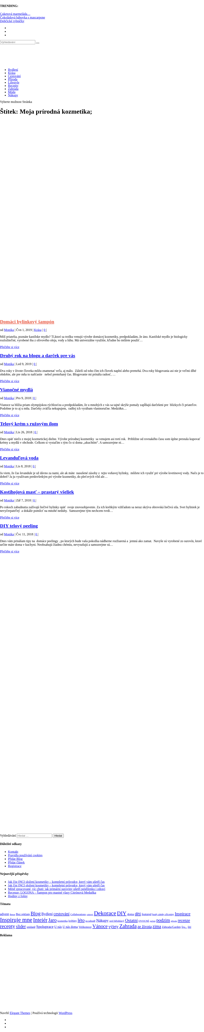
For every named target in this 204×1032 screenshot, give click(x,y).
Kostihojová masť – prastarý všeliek (37, 491)
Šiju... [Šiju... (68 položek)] (184, 927)
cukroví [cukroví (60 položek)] (90, 914)
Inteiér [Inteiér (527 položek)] (40, 920)
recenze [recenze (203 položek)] (184, 920)
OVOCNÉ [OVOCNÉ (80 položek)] (143, 921)
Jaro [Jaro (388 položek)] (52, 920)
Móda (11, 92)
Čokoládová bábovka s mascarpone (22, 17)
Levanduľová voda (19, 457)
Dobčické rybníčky (12, 21)
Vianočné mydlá (16, 389)
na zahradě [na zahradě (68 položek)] (90, 921)
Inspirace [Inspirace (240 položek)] (182, 913)
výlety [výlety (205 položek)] (113, 926)
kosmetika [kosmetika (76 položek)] (62, 921)
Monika (9, 330)
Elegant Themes (20, 1013)
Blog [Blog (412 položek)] (36, 913)
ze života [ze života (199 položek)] (144, 926)
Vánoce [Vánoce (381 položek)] (100, 926)
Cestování (14, 76)
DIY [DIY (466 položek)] (122, 913)
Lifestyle (13, 82)
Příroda (12, 79)
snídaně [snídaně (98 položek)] (31, 927)
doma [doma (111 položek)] (130, 914)
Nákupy (13, 95)
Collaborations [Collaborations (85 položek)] (78, 914)
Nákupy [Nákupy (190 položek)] (102, 920)
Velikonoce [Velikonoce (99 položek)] (85, 927)
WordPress (65, 1013)
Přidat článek (16, 862)
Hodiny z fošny (18, 896)
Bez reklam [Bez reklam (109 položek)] (23, 914)
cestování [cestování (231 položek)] (62, 913)
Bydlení (13, 69)
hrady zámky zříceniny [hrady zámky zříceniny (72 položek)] (163, 914)
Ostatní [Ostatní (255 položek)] (131, 920)
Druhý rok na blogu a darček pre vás (37, 355)
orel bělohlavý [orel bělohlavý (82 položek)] (116, 920)
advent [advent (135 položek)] (4, 914)
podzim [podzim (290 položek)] (163, 920)
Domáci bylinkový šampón (27, 321)
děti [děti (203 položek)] (138, 914)
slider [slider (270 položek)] (21, 926)
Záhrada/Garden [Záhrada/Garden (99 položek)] (171, 927)
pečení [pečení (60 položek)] (153, 921)
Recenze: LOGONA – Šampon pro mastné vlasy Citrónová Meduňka (52, 892)
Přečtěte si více (9, 347)
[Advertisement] (102, 154)
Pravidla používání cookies (25, 855)
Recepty (13, 85)
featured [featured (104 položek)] (146, 914)
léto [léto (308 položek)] (81, 920)
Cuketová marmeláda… (15, 14)
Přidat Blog (15, 859)
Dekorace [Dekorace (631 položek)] (105, 913)
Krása (11, 73)
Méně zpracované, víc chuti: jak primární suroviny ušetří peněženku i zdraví (56, 889)
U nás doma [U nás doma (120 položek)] (70, 927)
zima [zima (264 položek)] (157, 926)
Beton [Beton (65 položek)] (12, 914)
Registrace (15, 866)
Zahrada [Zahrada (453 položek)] (128, 926)
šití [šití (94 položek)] (189, 927)
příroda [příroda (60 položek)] (174, 921)
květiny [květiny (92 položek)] (73, 920)
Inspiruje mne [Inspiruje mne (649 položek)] (16, 920)
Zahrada (13, 89)
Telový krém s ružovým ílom (29, 423)
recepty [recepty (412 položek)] (7, 926)
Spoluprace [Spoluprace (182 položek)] (45, 927)
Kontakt (13, 851)
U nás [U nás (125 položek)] (58, 927)
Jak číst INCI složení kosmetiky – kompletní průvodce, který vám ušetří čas (56, 881)
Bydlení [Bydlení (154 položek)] (47, 914)
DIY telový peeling (19, 525)
